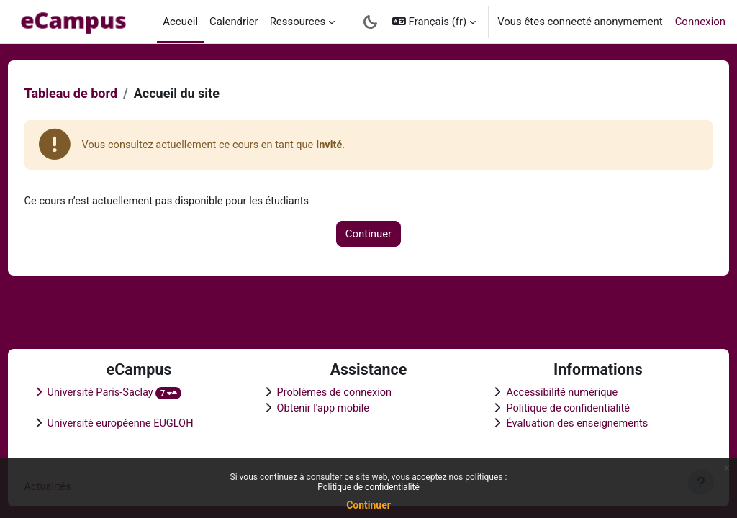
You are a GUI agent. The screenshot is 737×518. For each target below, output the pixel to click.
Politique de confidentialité (368, 487)
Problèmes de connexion (345, 390)
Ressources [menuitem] (298, 21)
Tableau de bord (97, 93)
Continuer (368, 505)
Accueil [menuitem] (180, 21)
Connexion (700, 21)
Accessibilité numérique (554, 390)
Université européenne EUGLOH (149, 423)
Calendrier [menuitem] (233, 21)
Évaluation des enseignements (570, 423)
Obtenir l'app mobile (333, 407)
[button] (434, 21)
